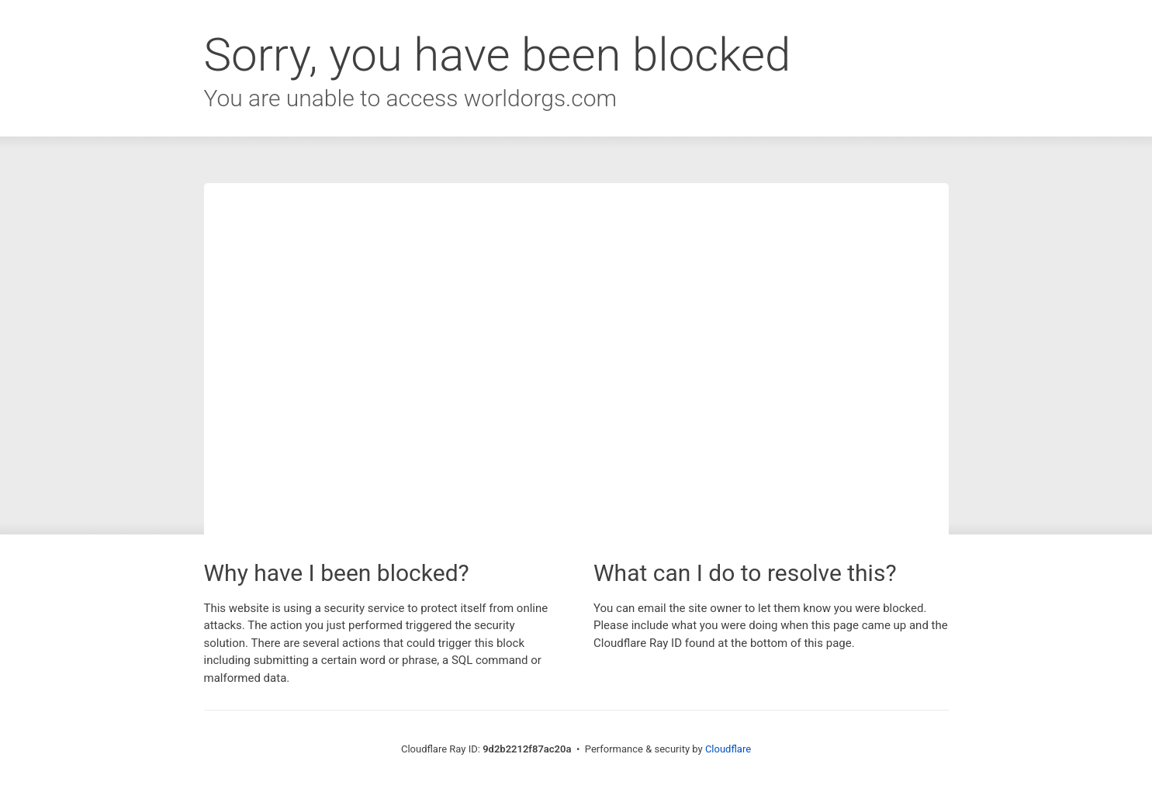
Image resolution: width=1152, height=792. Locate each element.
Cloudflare (728, 749)
